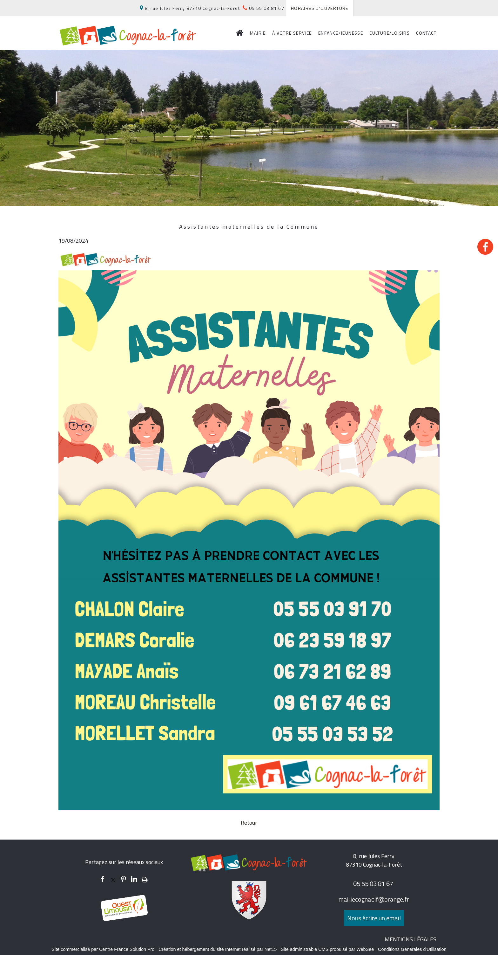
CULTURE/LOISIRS (389, 33)
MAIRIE (258, 33)
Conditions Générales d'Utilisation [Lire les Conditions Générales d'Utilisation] (412, 949)
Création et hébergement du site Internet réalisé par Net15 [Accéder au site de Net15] (217, 949)
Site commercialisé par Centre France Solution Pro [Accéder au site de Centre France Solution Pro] (102, 949)
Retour (249, 822)
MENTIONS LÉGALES (410, 939)
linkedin (134, 879)
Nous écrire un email (374, 918)
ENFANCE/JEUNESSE (340, 33)
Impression (145, 878)
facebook (102, 879)
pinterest (123, 879)
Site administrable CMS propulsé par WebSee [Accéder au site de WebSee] (327, 949)
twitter (113, 879)
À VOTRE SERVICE (292, 33)
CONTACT (426, 33)
